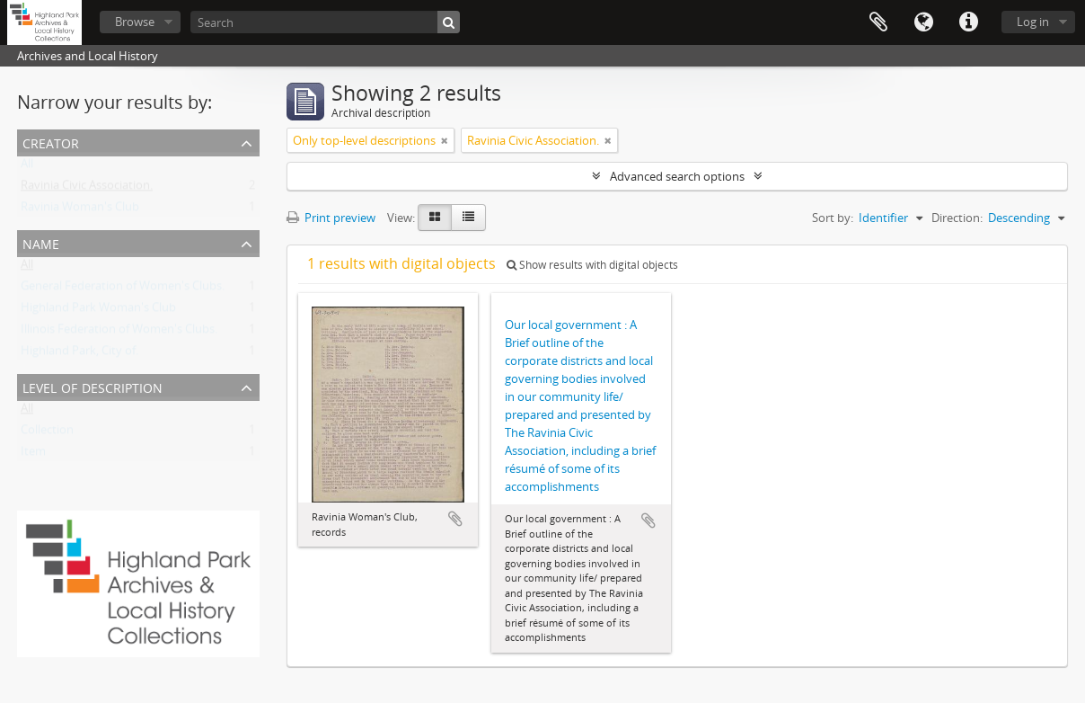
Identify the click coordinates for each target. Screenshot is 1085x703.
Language (923, 22)
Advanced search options (677, 176)
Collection (47, 433)
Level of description (92, 386)
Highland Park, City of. (79, 354)
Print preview (331, 217)
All (27, 167)
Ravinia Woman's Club (80, 210)
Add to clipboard (455, 519)
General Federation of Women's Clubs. (123, 289)
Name (40, 242)
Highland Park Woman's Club (98, 311)
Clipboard (878, 22)
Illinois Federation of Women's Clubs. (119, 333)
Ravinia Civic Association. (87, 189)
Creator (50, 141)
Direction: (957, 217)
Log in (1033, 21)
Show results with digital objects (592, 264)
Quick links (968, 22)
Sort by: (832, 217)
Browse (134, 21)
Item (33, 455)
